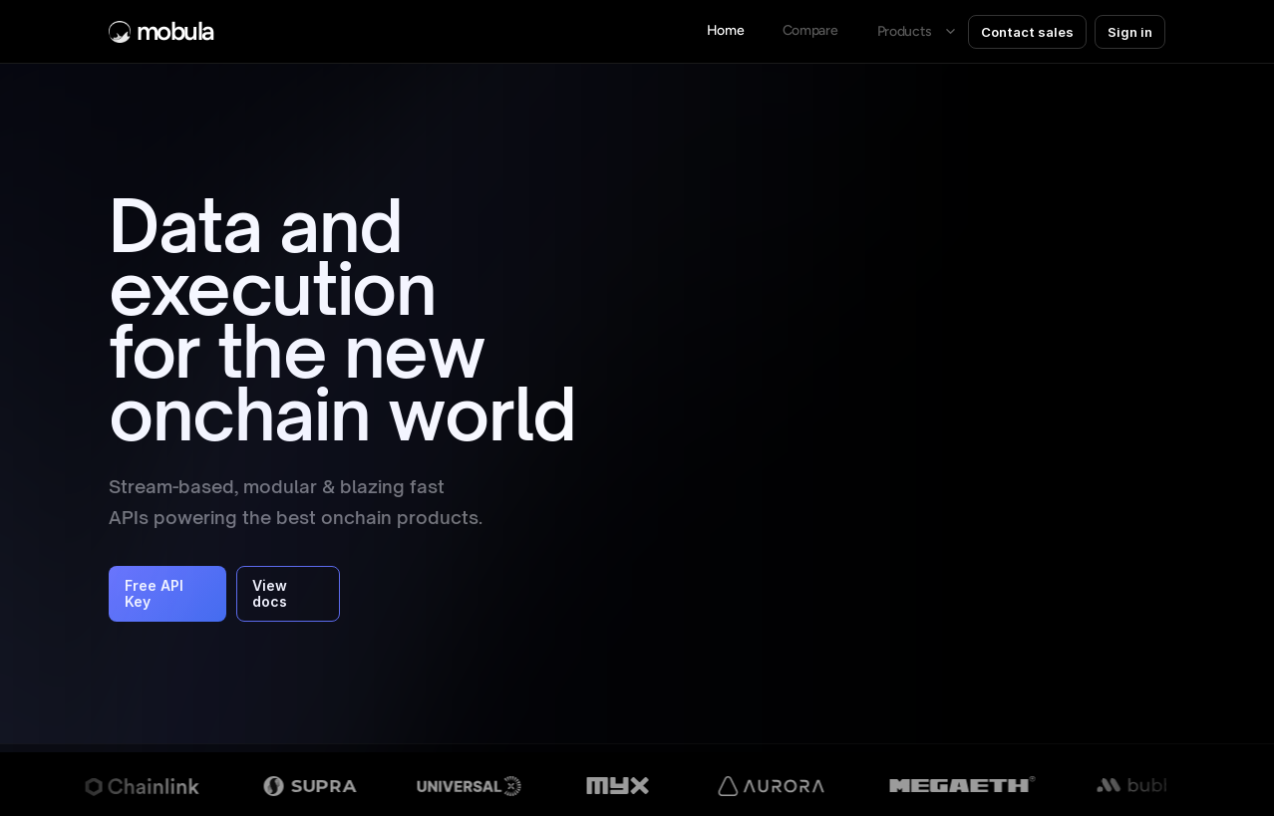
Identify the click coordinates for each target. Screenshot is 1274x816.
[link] (809, 31)
